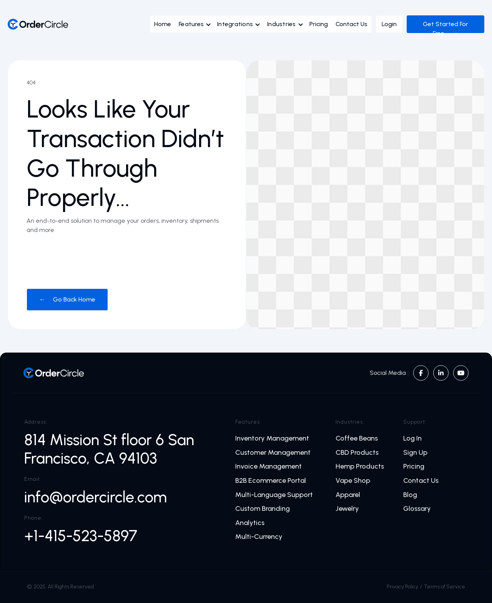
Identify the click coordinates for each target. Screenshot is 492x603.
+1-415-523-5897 (80, 536)
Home (162, 24)
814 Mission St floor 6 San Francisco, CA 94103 (109, 449)
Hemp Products (360, 466)
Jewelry (347, 509)
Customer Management (273, 453)
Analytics (249, 523)
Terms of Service (444, 586)
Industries (281, 24)
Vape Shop (353, 481)
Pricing (318, 24)
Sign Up (415, 453)
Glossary (417, 509)
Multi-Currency (259, 537)
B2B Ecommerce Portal (270, 481)
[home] (38, 24)
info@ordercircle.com (95, 497)
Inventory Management (272, 438)
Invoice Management (268, 466)
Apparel (348, 495)
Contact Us (351, 24)
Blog (410, 495)
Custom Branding (262, 509)
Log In (412, 438)
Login (389, 24)
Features (191, 24)
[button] (197, 26)
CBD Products (357, 453)
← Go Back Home (67, 299)
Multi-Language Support (274, 495)
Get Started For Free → (445, 28)
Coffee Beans (357, 438)
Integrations (235, 24)
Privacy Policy (402, 586)
